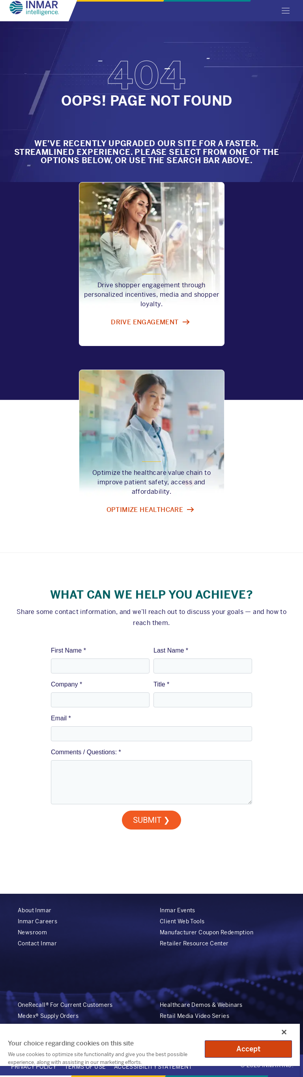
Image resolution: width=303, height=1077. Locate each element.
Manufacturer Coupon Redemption (206, 932)
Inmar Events (177, 910)
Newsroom (32, 932)
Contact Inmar (37, 943)
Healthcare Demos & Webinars (201, 1004)
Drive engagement (144, 322)
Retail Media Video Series (194, 1015)
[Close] (284, 1032)
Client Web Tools (182, 921)
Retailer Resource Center (194, 943)
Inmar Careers (37, 921)
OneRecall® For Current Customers (65, 1004)
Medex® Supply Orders (48, 1015)
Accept (248, 1048)
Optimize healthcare (145, 510)
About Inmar (34, 910)
